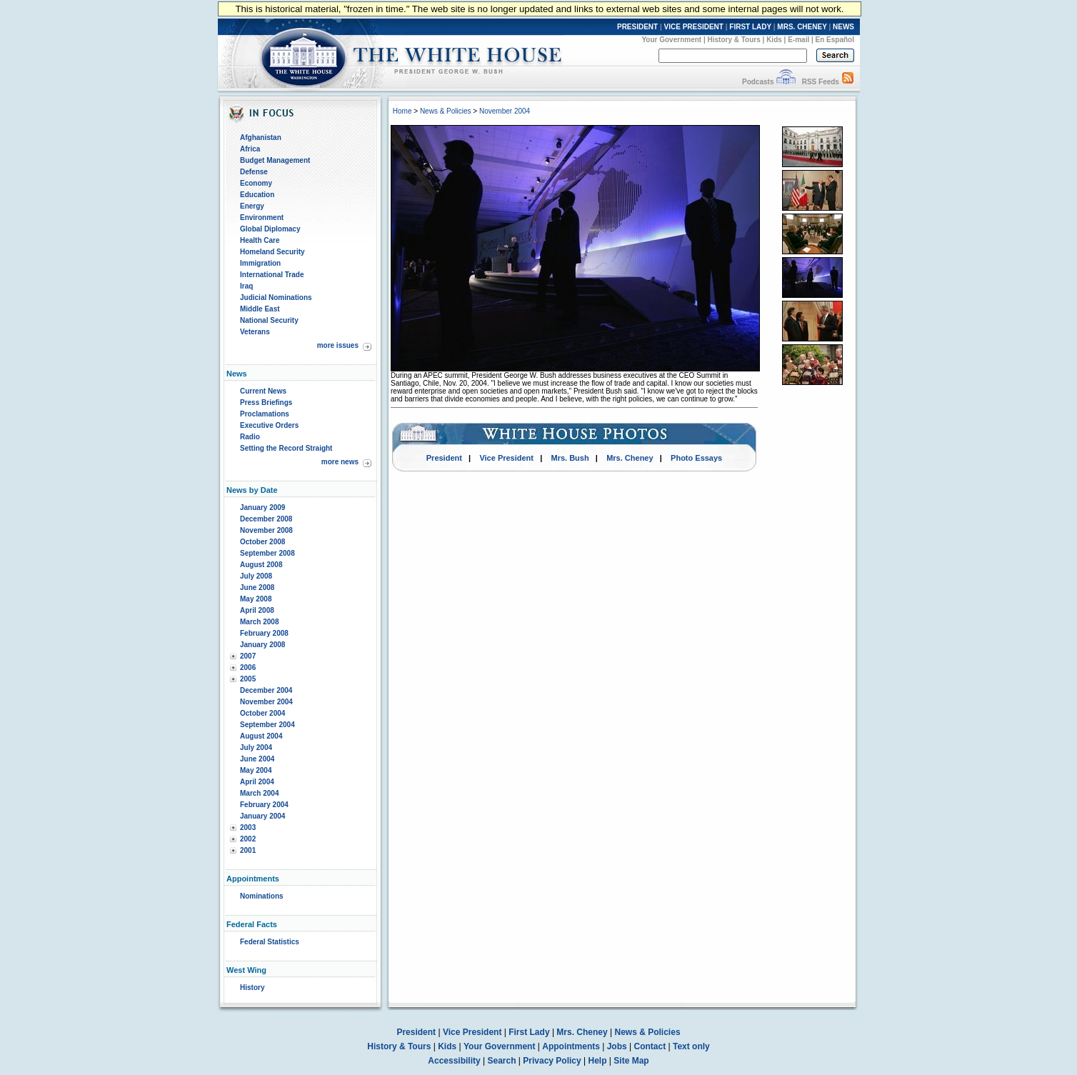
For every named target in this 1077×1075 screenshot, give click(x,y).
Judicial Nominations (276, 297)
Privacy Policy (552, 1061)
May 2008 (255, 599)
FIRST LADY (750, 27)
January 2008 (262, 645)
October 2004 (262, 713)
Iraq (246, 286)
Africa (250, 149)
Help (597, 1061)
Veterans (255, 332)
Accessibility (454, 1061)
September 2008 (267, 553)
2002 (248, 839)
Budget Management (275, 160)
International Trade (272, 275)
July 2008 (256, 576)
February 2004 (264, 805)
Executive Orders (269, 425)
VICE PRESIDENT (693, 27)
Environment (262, 217)
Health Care (260, 240)
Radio (250, 437)
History (252, 987)
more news (340, 462)
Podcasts (757, 82)
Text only (691, 1046)
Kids (774, 40)
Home (402, 111)
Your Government (671, 40)
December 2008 (266, 519)
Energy (252, 206)
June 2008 (257, 587)
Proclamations (264, 414)
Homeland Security (272, 252)
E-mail (798, 40)
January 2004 (262, 816)
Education (257, 195)
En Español (835, 40)
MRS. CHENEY (801, 27)
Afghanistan (260, 137)
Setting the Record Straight (286, 448)
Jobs (617, 1046)
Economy (256, 183)
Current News (263, 391)
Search (502, 1061)
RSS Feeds (820, 82)
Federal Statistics (269, 942)
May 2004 (255, 770)
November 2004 (266, 702)
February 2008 (264, 633)
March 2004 (259, 793)
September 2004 (267, 725)
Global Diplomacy (270, 229)
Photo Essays (696, 458)
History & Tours (734, 40)
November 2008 (266, 530)
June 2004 (257, 759)
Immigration (260, 263)
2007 (248, 656)
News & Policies (445, 111)
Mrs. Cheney (629, 458)
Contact (650, 1046)
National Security (269, 320)
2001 (248, 850)
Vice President (506, 458)
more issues (338, 345)
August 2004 (261, 736)
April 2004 (257, 782)
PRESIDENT (637, 27)
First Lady (529, 1032)
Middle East (260, 309)
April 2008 (257, 610)
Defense (254, 172)
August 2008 (261, 565)
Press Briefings (266, 402)
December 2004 (266, 690)
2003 (248, 827)
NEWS (843, 27)
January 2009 (262, 507)
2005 (248, 679)
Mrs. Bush (570, 458)
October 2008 (262, 542)
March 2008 (259, 622)
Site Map (630, 1061)
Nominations (262, 896)
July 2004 (256, 747)
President (444, 458)
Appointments (571, 1046)
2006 (248, 667)
